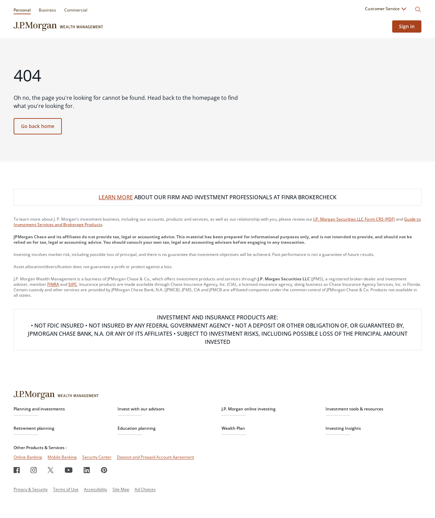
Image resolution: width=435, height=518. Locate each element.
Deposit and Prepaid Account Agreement (155, 457)
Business (47, 10)
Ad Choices (145, 489)
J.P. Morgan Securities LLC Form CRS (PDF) (354, 219)
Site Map (120, 489)
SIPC (72, 284)
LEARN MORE (116, 197)
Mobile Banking (62, 457)
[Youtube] (69, 470)
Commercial (75, 10)
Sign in (407, 26)
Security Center (96, 457)
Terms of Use (66, 489)
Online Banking (28, 457)
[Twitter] (51, 470)
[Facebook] (17, 470)
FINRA (53, 284)
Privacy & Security (31, 489)
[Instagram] (34, 470)
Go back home (37, 126)
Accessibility (95, 489)
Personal (22, 10)
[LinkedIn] (87, 470)
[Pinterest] (104, 470)
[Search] (418, 9)
